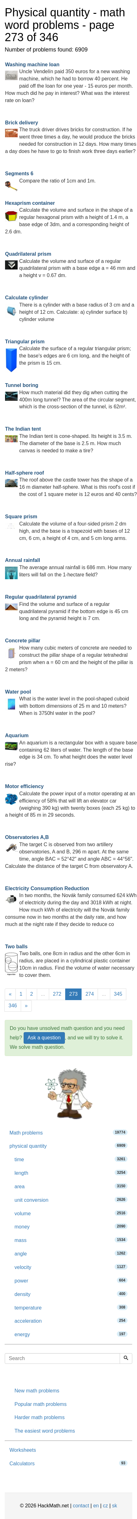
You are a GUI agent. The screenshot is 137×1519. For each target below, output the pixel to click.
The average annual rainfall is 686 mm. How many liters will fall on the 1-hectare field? (68, 567)
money (71, 1226)
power (71, 1280)
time (71, 1159)
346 (13, 1005)
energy (71, 1334)
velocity (71, 1267)
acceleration (71, 1321)
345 (118, 994)
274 (89, 994)
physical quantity (68, 1146)
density (71, 1294)
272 (57, 994)
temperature (71, 1307)
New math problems (36, 1390)
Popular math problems (40, 1404)
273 (73, 994)
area (71, 1186)
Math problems (68, 1132)
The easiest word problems (44, 1431)
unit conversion (71, 1200)
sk (114, 1505)
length (71, 1173)
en (96, 1505)
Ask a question (44, 1037)
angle (71, 1253)
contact (81, 1505)
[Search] (126, 1358)
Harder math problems (39, 1417)
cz (105, 1505)
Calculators (68, 1463)
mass (71, 1240)
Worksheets (22, 1450)
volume (71, 1213)
